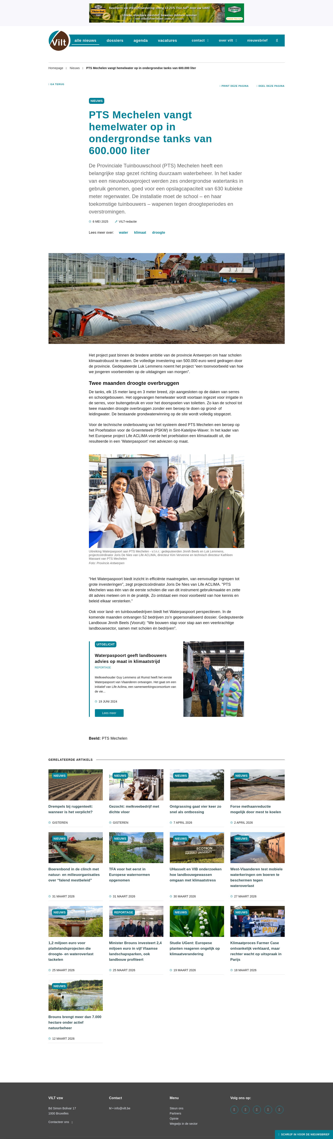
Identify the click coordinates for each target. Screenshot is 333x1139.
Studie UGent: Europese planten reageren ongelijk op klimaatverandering (195, 948)
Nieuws (75, 68)
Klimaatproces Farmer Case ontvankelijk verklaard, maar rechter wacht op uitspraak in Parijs (256, 951)
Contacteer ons (61, 1122)
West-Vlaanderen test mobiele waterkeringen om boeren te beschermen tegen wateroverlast (256, 877)
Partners (175, 1113)
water (123, 232)
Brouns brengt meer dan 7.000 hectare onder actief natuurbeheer (75, 1022)
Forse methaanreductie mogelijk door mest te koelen (255, 809)
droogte (158, 232)
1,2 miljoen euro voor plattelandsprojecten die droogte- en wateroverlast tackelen (71, 951)
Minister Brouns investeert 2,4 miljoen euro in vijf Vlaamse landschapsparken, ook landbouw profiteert (135, 951)
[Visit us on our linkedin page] (246, 1110)
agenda (141, 40)
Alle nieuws (86, 40)
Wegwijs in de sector (184, 1123)
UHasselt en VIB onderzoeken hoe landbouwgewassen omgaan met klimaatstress (196, 874)
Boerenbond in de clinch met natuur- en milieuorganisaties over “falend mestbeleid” (74, 874)
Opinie (174, 1118)
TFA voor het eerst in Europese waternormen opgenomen (129, 874)
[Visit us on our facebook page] (234, 1110)
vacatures (167, 40)
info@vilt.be (122, 1108)
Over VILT (226, 40)
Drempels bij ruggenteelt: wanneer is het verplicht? (71, 809)
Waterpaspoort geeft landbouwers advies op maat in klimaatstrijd (131, 658)
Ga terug (56, 84)
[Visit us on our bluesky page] (279, 1110)
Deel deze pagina (271, 86)
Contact (198, 40)
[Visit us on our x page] (268, 1110)
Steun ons (176, 1108)
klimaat (140, 232)
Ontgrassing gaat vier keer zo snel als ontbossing (195, 809)
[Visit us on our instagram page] (257, 1110)
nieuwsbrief (257, 40)
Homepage (56, 68)
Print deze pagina (234, 86)
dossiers (115, 40)
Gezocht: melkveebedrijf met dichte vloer (134, 809)
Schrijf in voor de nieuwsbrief (305, 1134)
